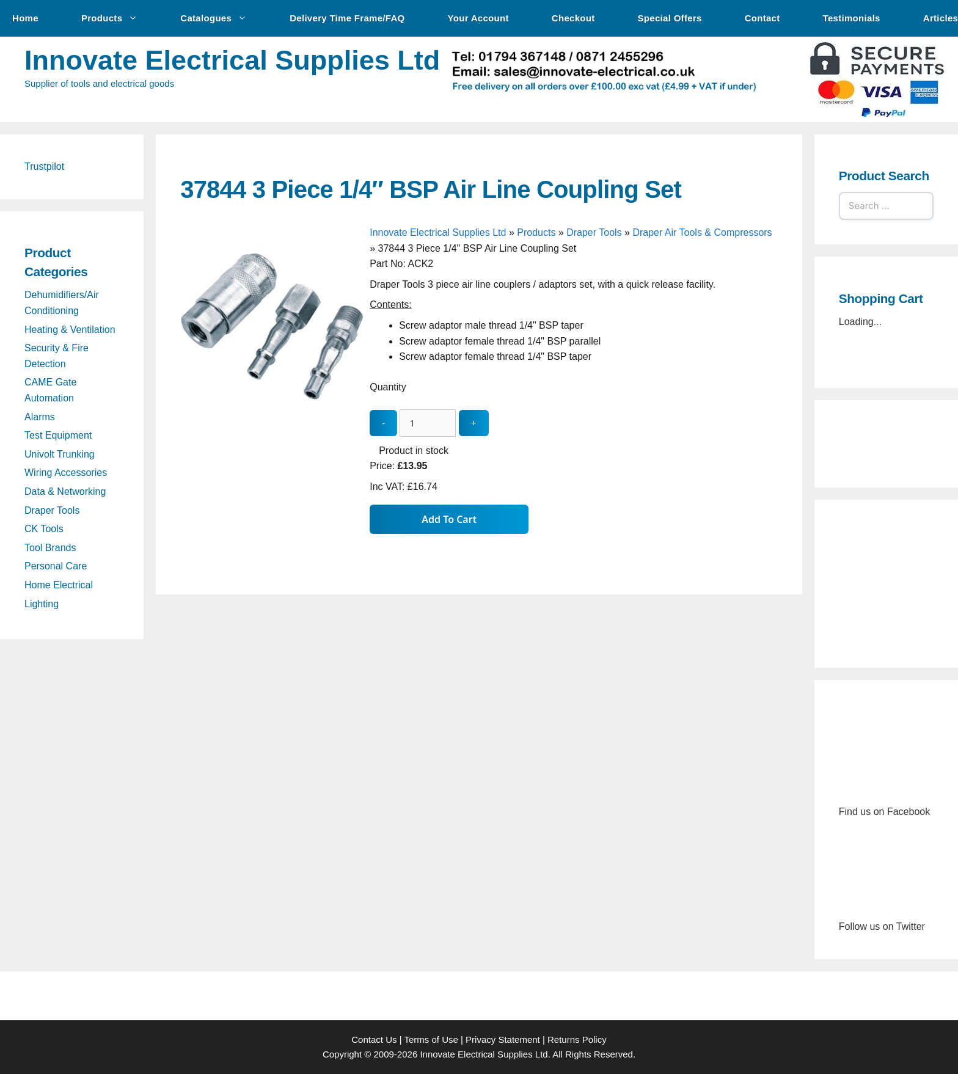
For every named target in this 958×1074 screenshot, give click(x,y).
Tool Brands (50, 547)
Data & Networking (65, 491)
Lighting (41, 604)
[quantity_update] (428, 423)
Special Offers (670, 18)
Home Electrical (58, 585)
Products (115, 18)
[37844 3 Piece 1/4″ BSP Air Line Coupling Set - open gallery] (272, 414)
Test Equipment (58, 435)
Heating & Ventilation (69, 329)
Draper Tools (593, 232)
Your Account (478, 18)
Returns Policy (577, 1039)
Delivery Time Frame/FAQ (347, 18)
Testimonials (851, 18)
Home (25, 18)
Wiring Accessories (65, 472)
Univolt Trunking (59, 454)
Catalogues (219, 18)
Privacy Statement (503, 1039)
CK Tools (44, 529)
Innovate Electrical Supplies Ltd (232, 60)
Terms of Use (431, 1039)
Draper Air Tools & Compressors (702, 232)
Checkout (573, 18)
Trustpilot (44, 166)
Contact (762, 18)
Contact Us (374, 1039)
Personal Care (55, 566)
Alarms (39, 417)
